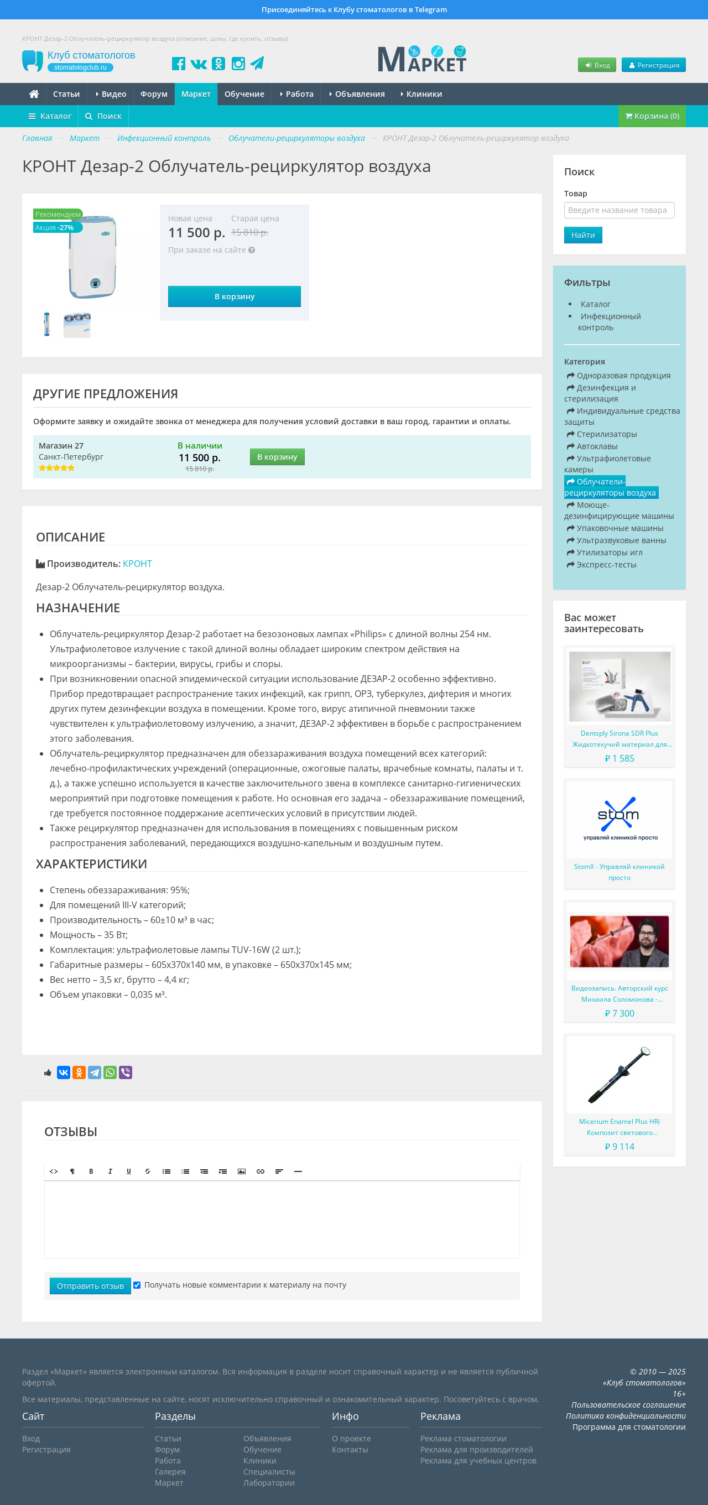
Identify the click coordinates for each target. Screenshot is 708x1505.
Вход (597, 64)
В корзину (235, 296)
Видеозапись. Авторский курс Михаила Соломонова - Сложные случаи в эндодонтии (619, 994)
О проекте (351, 1438)
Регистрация (654, 64)
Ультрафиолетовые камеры (607, 464)
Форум (154, 93)
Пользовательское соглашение (628, 1404)
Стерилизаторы (602, 434)
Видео (111, 93)
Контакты (350, 1449)
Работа (297, 93)
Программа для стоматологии (629, 1426)
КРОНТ (137, 564)
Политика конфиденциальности (626, 1415)
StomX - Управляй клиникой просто (619, 872)
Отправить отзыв (90, 1285)
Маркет (196, 93)
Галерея (170, 1471)
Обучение (244, 93)
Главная (37, 138)
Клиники (421, 93)
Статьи (66, 93)
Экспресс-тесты (602, 564)
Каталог (50, 116)
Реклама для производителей (476, 1449)
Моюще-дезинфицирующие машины (619, 510)
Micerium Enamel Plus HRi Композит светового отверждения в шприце (619, 1127)
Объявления (357, 93)
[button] (53, 1171)
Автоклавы (592, 446)
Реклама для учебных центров (478, 1460)
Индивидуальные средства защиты (622, 416)
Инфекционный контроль (609, 321)
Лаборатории (269, 1482)
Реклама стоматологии (463, 1438)
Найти (583, 235)
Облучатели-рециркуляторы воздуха (610, 487)
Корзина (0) (652, 116)
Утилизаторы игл (605, 552)
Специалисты (269, 1471)
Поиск (103, 116)
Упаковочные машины (615, 528)
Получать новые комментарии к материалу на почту (239, 1284)
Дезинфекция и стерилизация (600, 393)
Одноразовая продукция (619, 375)
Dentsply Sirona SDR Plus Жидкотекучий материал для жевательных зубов (619, 739)
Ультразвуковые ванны (617, 540)
